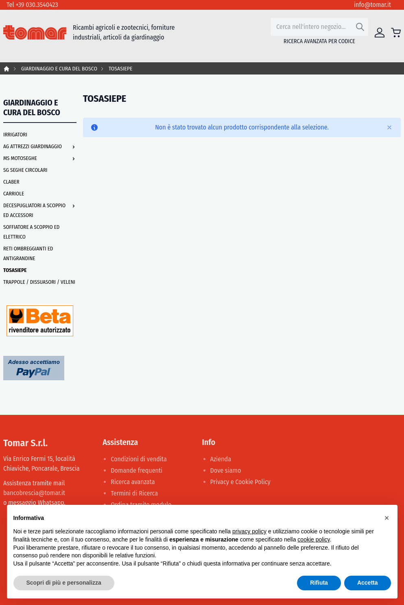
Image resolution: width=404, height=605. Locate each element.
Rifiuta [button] (319, 582)
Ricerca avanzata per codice (319, 41)
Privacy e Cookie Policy (240, 482)
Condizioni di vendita (139, 459)
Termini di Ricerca (134, 493)
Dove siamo (225, 470)
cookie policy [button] (313, 539)
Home (6, 69)
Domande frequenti (136, 470)
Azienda (220, 459)
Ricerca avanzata (133, 482)
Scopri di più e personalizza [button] (63, 582)
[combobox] (319, 27)
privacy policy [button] (249, 531)
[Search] (360, 27)
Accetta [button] (367, 582)
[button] (386, 517)
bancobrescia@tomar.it (34, 493)
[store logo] (34, 32)
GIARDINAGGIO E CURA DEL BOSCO (59, 68)
